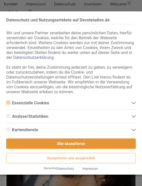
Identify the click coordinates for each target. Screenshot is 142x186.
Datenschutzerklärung (33, 57)
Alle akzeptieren (71, 143)
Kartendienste (22, 129)
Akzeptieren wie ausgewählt (71, 158)
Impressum (90, 169)
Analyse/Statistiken (27, 116)
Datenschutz (65, 169)
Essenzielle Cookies (27, 102)
